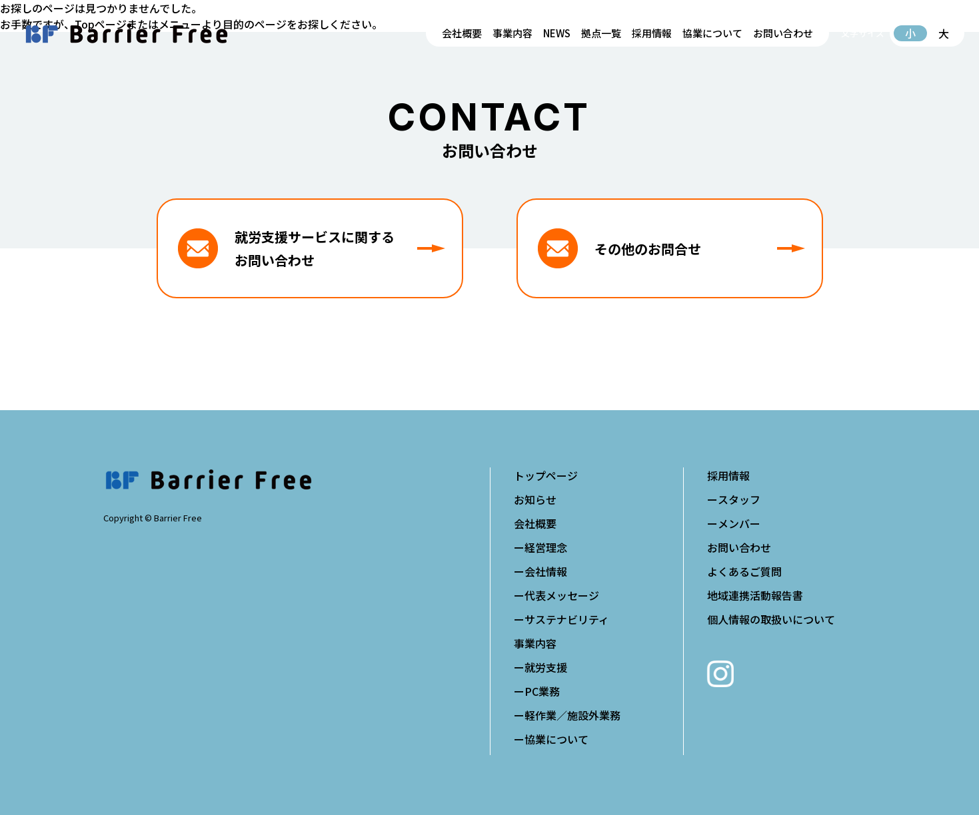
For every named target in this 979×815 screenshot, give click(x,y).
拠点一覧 (601, 33)
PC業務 (542, 691)
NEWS (556, 33)
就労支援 (545, 667)
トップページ (546, 475)
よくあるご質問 (744, 571)
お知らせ (535, 499)
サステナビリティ (566, 619)
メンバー (739, 523)
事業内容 (512, 33)
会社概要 (462, 33)
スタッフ (739, 499)
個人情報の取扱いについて (771, 619)
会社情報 (545, 571)
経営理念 (545, 547)
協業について (712, 33)
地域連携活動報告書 (755, 595)
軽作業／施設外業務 (572, 715)
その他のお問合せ (699, 248)
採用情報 (652, 33)
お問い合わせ (783, 33)
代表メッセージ (561, 595)
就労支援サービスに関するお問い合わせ (340, 248)
